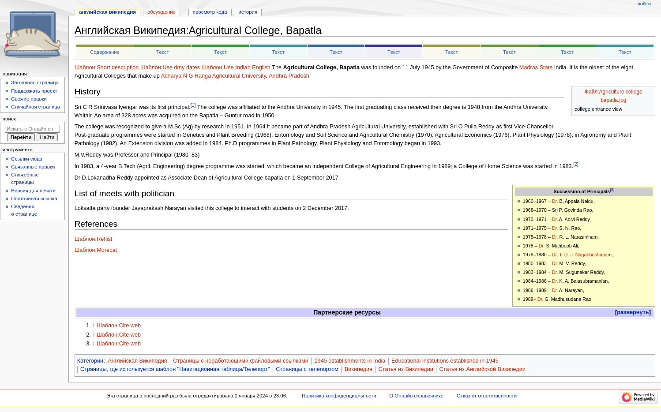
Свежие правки (29, 98)
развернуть (633, 312)
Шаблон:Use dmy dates (170, 67)
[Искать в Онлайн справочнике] (32, 129)
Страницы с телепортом (307, 369)
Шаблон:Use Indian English (236, 67)
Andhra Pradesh (289, 76)
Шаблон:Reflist (94, 239)
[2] (575, 164)
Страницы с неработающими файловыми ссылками (240, 361)
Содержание (105, 52)
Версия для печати (33, 190)
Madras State (535, 67)
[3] (612, 189)
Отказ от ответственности (487, 395)
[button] (633, 312)
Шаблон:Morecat (96, 250)
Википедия (358, 369)
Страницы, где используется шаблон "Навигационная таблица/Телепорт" (175, 369)
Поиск (9, 118)
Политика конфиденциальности (339, 395)
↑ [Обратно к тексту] (93, 325)
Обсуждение (161, 12)
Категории (90, 361)
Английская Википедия (137, 361)
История (248, 12)
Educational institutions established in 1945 (445, 361)
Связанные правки (33, 166)
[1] (193, 105)
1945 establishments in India (350, 361)
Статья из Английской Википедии (482, 369)
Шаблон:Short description (107, 67)
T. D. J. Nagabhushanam (585, 254)
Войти (644, 3)
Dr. (555, 201)
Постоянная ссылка (34, 198)
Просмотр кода (210, 12)
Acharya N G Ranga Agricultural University (213, 76)
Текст (162, 52)
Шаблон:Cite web (119, 325)
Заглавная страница (35, 82)
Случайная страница (35, 106)
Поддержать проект (34, 91)
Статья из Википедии (406, 369)
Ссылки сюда (26, 158)
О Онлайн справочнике (416, 395)
